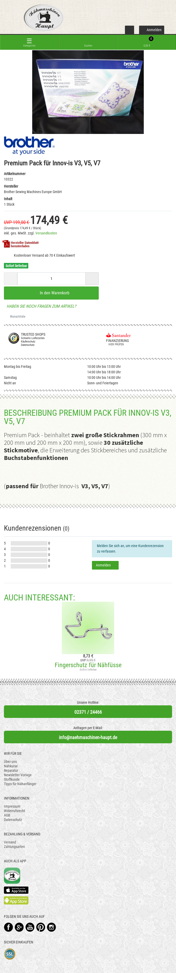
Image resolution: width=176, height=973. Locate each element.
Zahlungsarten (14, 847)
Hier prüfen (115, 344)
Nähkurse (11, 766)
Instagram (51, 927)
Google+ (19, 927)
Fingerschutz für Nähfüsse (88, 665)
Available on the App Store (16, 890)
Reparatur (11, 770)
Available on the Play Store (16, 900)
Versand (10, 842)
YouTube (30, 927)
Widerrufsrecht (14, 811)
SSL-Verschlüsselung (10, 954)
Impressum (12, 806)
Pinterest (40, 927)
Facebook (8, 927)
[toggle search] (88, 42)
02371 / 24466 (88, 712)
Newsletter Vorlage (18, 775)
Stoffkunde (12, 779)
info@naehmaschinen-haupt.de (88, 737)
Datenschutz (13, 820)
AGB (7, 815)
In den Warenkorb (51, 293)
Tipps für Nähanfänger (20, 784)
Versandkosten (46, 233)
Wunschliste (15, 316)
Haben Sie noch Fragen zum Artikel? (40, 306)
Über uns (10, 762)
